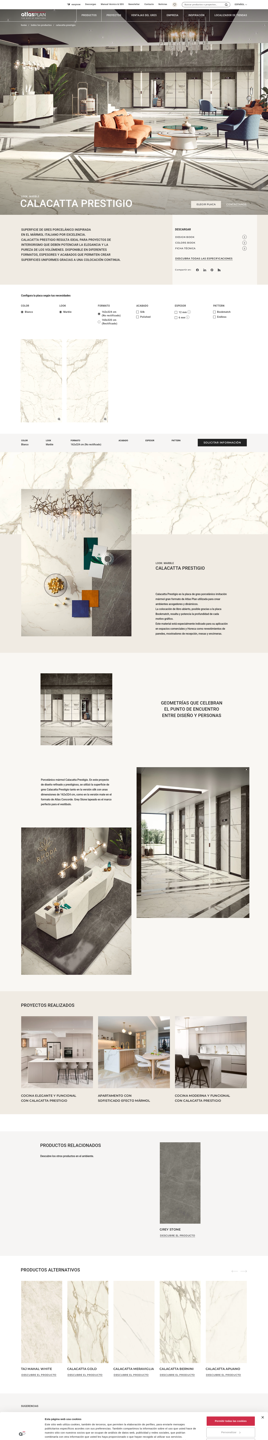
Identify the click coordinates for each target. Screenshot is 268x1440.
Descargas (90, 4)
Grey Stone (170, 1229)
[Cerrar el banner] (263, 1392)
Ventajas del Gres (144, 15)
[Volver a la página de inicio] (32, 15)
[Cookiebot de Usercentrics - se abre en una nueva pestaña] (22, 1433)
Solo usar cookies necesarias (231, 1418)
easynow (74, 4)
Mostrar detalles (55, 1433)
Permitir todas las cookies (231, 1395)
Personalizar (230, 1406)
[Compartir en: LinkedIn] (204, 269)
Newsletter (134, 4)
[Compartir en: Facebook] (197, 269)
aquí (152, 1415)
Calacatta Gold (82, 1369)
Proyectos (114, 15)
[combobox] (202, 4)
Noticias (162, 4)
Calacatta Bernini (176, 1369)
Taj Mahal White (36, 1369)
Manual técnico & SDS (112, 4)
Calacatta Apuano (223, 1369)
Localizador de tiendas (231, 15)
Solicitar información (222, 442)
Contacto (149, 4)
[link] (212, 269)
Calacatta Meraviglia (133, 1369)
